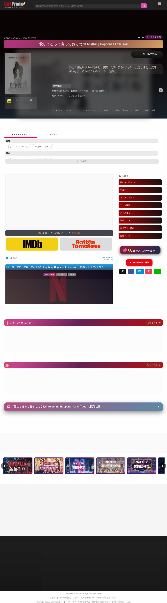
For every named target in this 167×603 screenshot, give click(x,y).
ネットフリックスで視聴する (147, 54)
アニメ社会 (115, 110)
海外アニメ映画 (142, 110)
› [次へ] (162, 465)
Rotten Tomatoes (94, 594)
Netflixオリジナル (63, 110)
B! (139, 271)
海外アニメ (128, 110)
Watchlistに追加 (139, 262)
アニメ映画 (103, 110)
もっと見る (154, 322)
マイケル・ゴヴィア (43, 147)
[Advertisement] (83, 19)
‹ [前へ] (4, 465)
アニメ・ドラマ (88, 110)
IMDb (84, 594)
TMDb (78, 594)
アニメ (76, 110)
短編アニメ (125, 236)
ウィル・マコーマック (20, 147)
